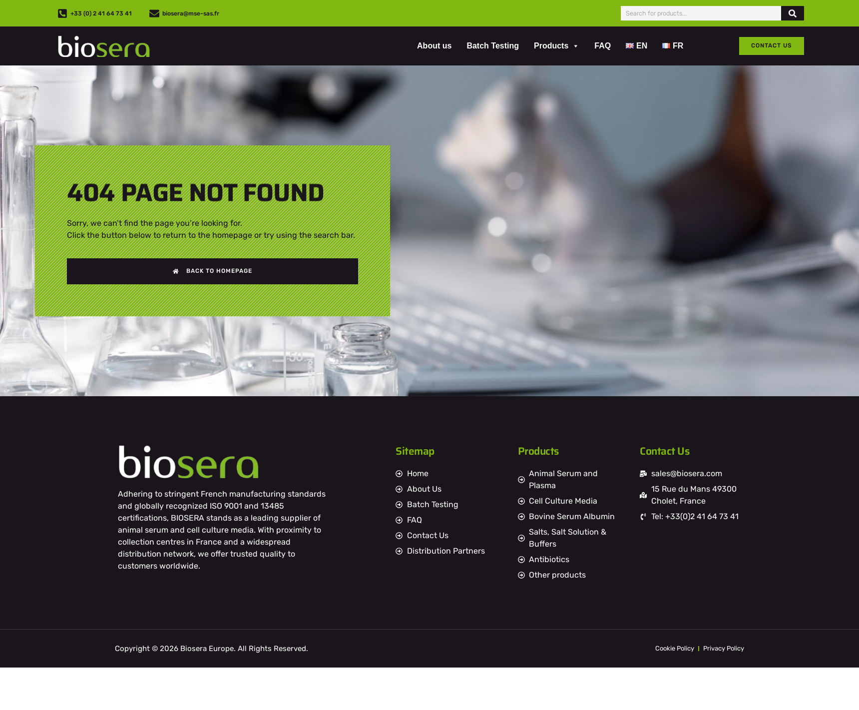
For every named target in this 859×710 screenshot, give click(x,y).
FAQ (602, 45)
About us (434, 45)
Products (556, 46)
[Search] (792, 13)
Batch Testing (492, 45)
